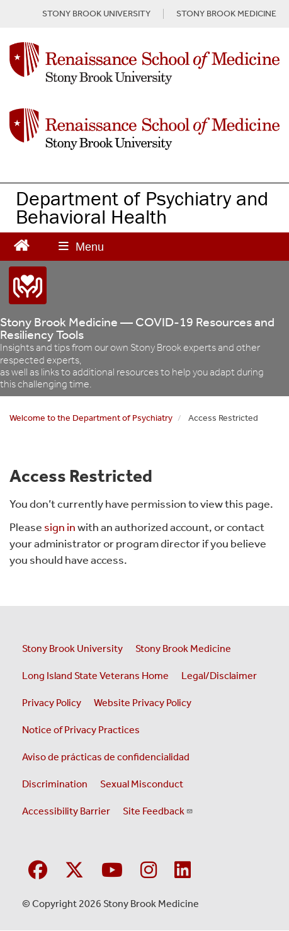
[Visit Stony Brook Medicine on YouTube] (112, 871)
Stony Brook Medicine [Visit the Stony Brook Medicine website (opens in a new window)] (183, 648)
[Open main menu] (81, 246)
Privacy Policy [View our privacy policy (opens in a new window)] (51, 703)
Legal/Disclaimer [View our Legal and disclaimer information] (219, 676)
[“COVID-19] (144, 285)
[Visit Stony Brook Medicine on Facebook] (38, 871)
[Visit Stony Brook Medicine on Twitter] (74, 871)
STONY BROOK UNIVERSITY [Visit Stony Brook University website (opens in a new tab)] (96, 14)
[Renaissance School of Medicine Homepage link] (144, 66)
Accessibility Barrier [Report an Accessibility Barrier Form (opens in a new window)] (66, 811)
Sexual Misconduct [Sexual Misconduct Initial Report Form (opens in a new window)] (141, 784)
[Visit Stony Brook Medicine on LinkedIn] (182, 871)
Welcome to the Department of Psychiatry (91, 418)
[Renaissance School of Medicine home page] (144, 129)
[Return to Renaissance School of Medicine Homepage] (22, 244)
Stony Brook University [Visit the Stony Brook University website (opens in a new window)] (72, 648)
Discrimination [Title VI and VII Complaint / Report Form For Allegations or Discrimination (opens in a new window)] (55, 784)
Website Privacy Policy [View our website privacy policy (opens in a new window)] (142, 703)
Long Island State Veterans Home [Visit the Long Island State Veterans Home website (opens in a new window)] (95, 676)
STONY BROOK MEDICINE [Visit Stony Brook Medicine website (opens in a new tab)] (226, 14)
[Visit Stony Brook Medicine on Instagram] (148, 871)
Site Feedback (158, 811)
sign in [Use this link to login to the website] (60, 527)
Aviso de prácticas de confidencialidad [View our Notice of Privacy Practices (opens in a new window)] (106, 757)
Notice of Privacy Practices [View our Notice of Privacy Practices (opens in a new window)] (81, 730)
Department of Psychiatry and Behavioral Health (142, 207)
